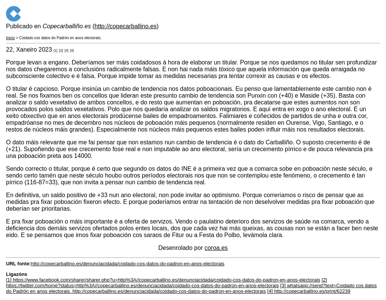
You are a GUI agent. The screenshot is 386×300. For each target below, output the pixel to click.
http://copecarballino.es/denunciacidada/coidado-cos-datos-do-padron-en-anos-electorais (127, 263)
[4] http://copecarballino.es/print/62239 (308, 291)
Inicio (10, 38)
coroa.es (216, 248)
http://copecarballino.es (126, 26)
